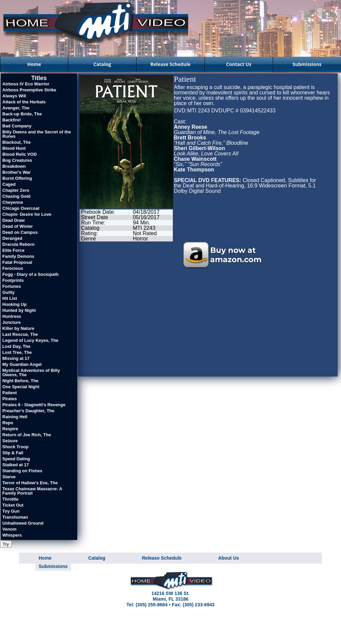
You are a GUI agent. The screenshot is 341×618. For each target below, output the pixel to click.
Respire (10, 428)
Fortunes (11, 286)
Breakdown (14, 166)
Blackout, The (16, 142)
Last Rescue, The (20, 334)
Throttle (10, 499)
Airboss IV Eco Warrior (25, 83)
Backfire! (11, 119)
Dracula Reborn (18, 244)
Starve (9, 476)
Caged (9, 184)
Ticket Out (12, 505)
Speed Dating (16, 458)
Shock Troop (15, 446)
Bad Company (16, 125)
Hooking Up (14, 304)
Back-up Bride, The (22, 113)
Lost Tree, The (17, 352)
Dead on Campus (20, 232)
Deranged (12, 238)
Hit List (9, 298)
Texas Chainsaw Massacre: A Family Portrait (32, 491)
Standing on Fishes (22, 470)
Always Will (14, 95)
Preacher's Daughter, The (28, 410)
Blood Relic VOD (19, 154)
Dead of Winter (17, 226)
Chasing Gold (16, 196)
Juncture (11, 322)
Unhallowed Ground (23, 523)
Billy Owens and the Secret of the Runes (36, 134)
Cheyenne (12, 202)
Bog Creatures (17, 160)
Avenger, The (15, 107)
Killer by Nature (18, 328)
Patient (9, 392)
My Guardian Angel (22, 364)
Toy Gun (11, 511)
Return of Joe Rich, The (26, 434)
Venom (9, 529)
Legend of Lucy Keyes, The (30, 340)
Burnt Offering (17, 178)
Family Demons (18, 256)
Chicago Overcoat (20, 208)
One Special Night (20, 386)
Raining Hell (14, 416)
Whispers (12, 535)
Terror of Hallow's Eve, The (30, 482)
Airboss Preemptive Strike (29, 89)
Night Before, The (20, 380)
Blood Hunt (14, 148)
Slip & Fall (12, 452)
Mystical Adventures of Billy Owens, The (31, 372)
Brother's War (16, 172)
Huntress (11, 316)
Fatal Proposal (17, 262)
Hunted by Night (19, 310)
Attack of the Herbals (24, 101)
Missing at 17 (16, 358)
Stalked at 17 (15, 464)
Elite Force (13, 250)
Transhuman (15, 517)
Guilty (8, 292)
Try (6, 544)
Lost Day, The (16, 346)
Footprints (13, 280)
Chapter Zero (15, 190)
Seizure (10, 440)
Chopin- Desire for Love (26, 214)
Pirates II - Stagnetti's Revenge (33, 404)
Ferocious (12, 268)
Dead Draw (13, 220)
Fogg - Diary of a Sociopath (30, 274)
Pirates (9, 398)
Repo (7, 422)
